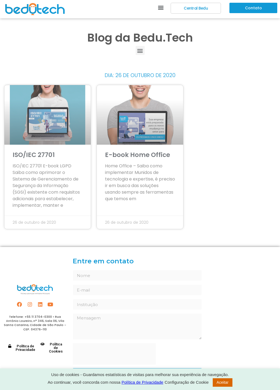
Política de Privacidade (143, 382)
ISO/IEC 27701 (34, 154)
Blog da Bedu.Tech (140, 37)
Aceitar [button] (223, 382)
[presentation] (114, 354)
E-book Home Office (137, 154)
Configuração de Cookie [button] (187, 382)
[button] (160, 7)
